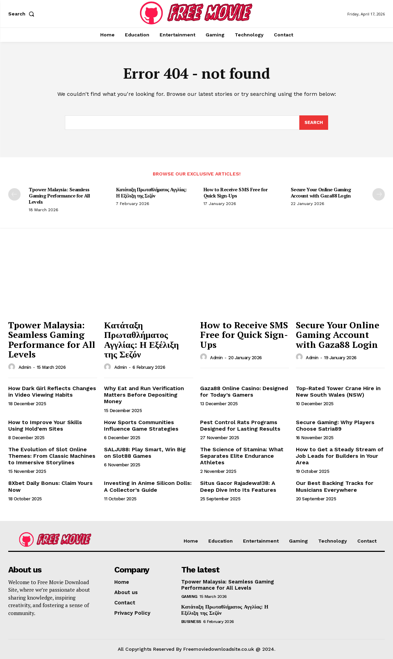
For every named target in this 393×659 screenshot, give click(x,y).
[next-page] (378, 194)
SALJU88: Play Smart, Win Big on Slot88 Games (145, 452)
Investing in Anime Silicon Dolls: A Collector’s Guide (148, 486)
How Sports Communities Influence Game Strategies (141, 425)
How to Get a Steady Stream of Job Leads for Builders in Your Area (339, 456)
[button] (22, 14)
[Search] (313, 122)
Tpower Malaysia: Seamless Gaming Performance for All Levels (59, 195)
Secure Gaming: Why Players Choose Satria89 (335, 425)
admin (25, 367)
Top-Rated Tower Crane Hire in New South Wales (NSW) (338, 391)
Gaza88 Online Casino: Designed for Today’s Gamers (244, 391)
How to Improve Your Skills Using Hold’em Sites (45, 425)
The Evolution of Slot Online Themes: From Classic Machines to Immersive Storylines (51, 456)
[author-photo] (12, 367)
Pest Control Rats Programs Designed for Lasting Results (240, 425)
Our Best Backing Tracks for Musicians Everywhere (334, 486)
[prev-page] (14, 194)
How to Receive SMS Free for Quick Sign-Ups (236, 192)
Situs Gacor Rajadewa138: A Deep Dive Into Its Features (238, 486)
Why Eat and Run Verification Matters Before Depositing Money (144, 395)
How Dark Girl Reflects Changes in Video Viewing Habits (52, 391)
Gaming (189, 596)
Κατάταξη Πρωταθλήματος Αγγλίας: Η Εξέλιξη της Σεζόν (151, 192)
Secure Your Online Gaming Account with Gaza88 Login (321, 192)
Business (191, 621)
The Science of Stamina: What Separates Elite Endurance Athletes (242, 456)
